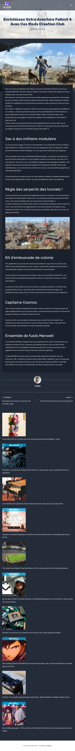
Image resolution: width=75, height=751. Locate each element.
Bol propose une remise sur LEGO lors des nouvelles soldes (19, 400)
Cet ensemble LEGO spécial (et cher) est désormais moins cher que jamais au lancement (32, 504)
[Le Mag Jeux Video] (7, 5)
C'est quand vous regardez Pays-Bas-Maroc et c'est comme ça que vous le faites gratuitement (35, 568)
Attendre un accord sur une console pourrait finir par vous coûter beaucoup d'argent (31, 633)
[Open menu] (71, 5)
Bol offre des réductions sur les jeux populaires (56, 399)
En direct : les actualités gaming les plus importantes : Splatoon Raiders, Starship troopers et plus (35, 697)
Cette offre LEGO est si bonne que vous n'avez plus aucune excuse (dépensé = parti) (31, 439)
